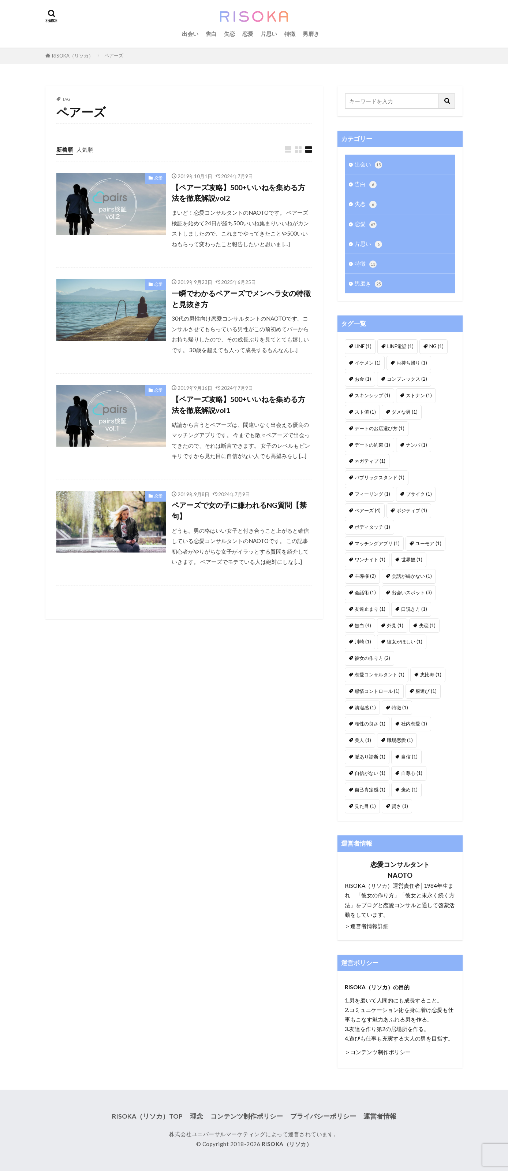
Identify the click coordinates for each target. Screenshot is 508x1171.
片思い (269, 33)
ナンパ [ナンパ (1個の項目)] (416, 445)
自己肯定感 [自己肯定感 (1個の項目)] (370, 790)
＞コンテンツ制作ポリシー (378, 1052)
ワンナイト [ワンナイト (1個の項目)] (370, 559)
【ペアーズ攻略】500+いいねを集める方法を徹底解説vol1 (238, 404)
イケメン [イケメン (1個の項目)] (368, 363)
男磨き (311, 33)
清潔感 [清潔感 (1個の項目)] (365, 707)
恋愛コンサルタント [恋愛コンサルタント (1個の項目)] (379, 674)
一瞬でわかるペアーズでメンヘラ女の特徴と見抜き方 (241, 299)
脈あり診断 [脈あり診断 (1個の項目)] (370, 757)
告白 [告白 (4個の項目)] (363, 625)
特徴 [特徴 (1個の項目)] (400, 707)
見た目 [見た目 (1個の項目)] (365, 806)
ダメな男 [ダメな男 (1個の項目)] (405, 412)
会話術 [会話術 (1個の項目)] (365, 592)
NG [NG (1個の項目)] (436, 346)
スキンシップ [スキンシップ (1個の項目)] (372, 395)
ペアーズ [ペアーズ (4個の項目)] (368, 510)
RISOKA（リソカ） (72, 56)
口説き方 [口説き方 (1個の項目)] (414, 609)
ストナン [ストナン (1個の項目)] (419, 395)
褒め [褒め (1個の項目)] (409, 790)
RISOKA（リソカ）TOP (147, 1116)
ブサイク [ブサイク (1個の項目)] (419, 494)
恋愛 (247, 33)
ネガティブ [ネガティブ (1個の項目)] (370, 461)
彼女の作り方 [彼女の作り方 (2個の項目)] (372, 658)
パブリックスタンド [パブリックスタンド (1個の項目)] (379, 477)
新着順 (64, 149)
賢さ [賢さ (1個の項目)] (400, 806)
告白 (211, 33)
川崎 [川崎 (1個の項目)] (363, 641)
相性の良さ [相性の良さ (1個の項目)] (370, 724)
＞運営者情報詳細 (367, 926)
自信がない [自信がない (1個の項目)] (370, 773)
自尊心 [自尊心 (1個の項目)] (411, 773)
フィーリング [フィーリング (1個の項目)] (372, 494)
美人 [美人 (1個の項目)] (363, 740)
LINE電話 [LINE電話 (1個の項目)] (400, 346)
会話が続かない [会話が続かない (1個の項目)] (412, 576)
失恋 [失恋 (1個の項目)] (427, 625)
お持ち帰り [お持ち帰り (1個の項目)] (411, 363)
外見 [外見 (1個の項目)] (395, 625)
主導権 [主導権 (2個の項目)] (365, 576)
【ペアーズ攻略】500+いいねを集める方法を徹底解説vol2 (238, 193)
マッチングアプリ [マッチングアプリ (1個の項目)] (377, 543)
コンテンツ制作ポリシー (246, 1116)
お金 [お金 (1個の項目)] (363, 379)
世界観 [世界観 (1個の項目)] (411, 559)
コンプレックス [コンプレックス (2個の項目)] (407, 379)
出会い (190, 33)
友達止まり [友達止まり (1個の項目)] (370, 609)
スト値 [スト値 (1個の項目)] (365, 412)
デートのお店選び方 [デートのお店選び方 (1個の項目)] (379, 428)
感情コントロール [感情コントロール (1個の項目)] (377, 691)
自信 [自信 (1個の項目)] (409, 757)
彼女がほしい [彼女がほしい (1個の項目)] (404, 641)
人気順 (84, 149)
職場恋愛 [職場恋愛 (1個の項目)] (400, 740)
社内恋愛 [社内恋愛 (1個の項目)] (414, 724)
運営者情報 (379, 1116)
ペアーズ (113, 55)
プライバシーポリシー (323, 1116)
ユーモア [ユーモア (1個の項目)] (428, 543)
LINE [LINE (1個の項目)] (363, 346)
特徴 (289, 33)
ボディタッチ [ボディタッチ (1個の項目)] (372, 527)
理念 (196, 1116)
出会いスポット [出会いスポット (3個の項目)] (412, 592)
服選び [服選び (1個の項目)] (426, 691)
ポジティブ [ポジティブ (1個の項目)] (411, 510)
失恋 (229, 33)
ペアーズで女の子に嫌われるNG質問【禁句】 (239, 510)
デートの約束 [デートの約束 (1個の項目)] (372, 445)
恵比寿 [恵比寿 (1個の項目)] (430, 674)
